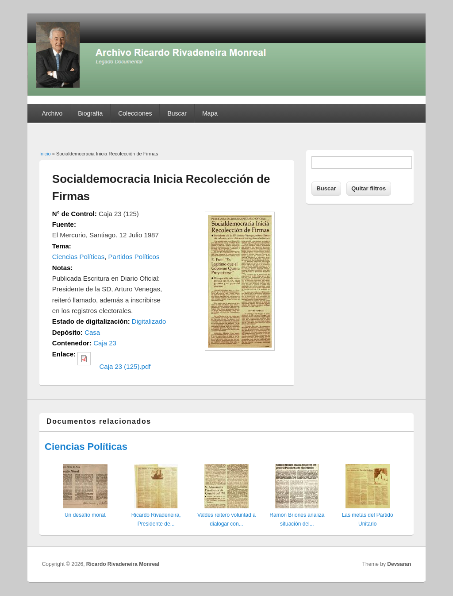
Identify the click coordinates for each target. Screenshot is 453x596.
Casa (92, 332)
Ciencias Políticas (78, 256)
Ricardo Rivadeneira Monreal (122, 564)
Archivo (52, 113)
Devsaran (399, 564)
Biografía (90, 113)
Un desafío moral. (86, 515)
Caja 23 (104, 343)
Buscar (177, 113)
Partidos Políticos (134, 256)
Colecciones (135, 113)
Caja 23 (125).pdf (125, 366)
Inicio (45, 153)
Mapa (210, 113)
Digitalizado (149, 321)
